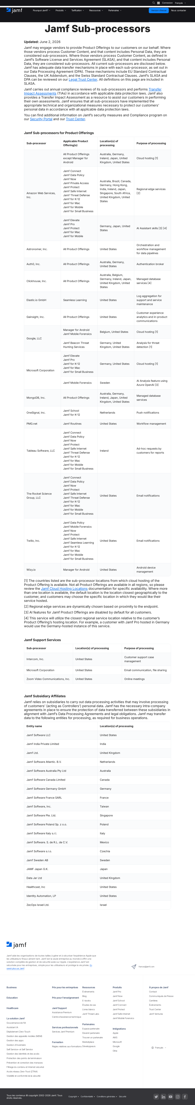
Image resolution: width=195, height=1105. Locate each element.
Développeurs (89, 1046)
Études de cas (89, 1005)
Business (12, 987)
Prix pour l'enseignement (62, 999)
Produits (118, 987)
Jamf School (119, 1000)
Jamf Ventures (156, 1014)
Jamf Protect (119, 1009)
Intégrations (120, 1028)
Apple (115, 1033)
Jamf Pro (117, 991)
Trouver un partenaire (92, 1037)
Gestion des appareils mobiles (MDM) (24, 1036)
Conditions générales (108, 1096)
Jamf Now (118, 996)
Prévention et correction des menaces (25, 1062)
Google (116, 1046)
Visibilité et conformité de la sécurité (23, 1076)
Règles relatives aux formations (67, 1049)
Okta (115, 1050)
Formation (58, 1045)
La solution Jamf (17, 1018)
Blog (84, 996)
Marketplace (88, 1042)
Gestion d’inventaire (16, 1045)
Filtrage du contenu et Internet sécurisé (25, 1067)
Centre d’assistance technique (66, 1020)
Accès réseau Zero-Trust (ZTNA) (22, 1071)
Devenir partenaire (90, 1033)
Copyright (72, 1096)
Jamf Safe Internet (121, 1014)
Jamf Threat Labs (90, 1014)
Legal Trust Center (83, 79)
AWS (115, 1037)
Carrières (153, 1000)
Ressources (89, 987)
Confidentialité (88, 1096)
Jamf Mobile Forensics (123, 1018)
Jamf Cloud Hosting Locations (64, 588)
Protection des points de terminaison (24, 1058)
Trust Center (75, 119)
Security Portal (41, 119)
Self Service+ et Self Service (19, 1049)
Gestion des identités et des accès (23, 1053)
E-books (86, 1000)
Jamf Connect (119, 1005)
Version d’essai (158, 10)
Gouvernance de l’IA (16, 1023)
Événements (88, 991)
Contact (153, 991)
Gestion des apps (15, 1040)
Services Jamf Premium (63, 1035)
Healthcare (13, 1008)
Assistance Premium (62, 1015)
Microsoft (117, 1042)
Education (13, 997)
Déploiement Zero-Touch (18, 1031)
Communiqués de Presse (161, 996)
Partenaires (89, 1024)
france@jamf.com (146, 966)
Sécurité (126, 1096)
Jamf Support (60, 1011)
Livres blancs (88, 1009)
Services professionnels (67, 1030)
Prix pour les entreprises (67, 987)
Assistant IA (12, 1027)
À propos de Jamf (160, 987)
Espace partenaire (90, 1028)
